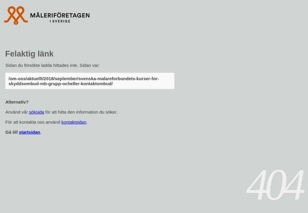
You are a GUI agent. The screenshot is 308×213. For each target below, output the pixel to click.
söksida (36, 111)
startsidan (29, 132)
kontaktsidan (73, 122)
